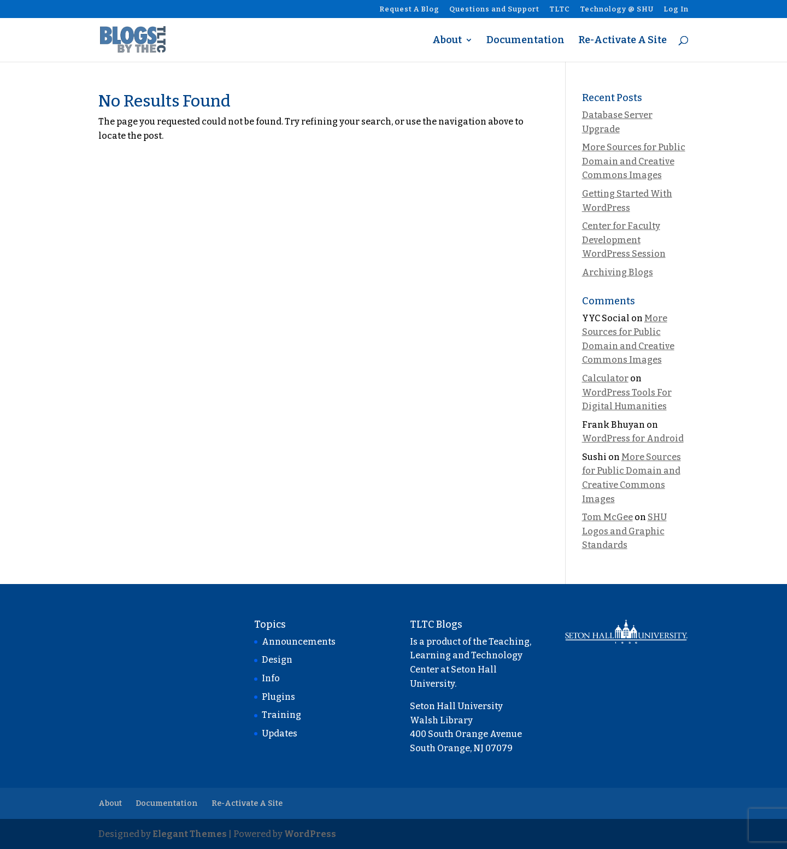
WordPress (310, 834)
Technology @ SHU (617, 9)
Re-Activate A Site (622, 41)
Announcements (299, 641)
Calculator (605, 378)
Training (281, 715)
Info (271, 678)
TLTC (559, 9)
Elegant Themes (189, 834)
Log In (676, 9)
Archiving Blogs (617, 272)
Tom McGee (607, 517)
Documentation (525, 41)
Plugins (278, 697)
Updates (279, 733)
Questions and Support (494, 9)
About (447, 41)
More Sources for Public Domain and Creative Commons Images (633, 161)
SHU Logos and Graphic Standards (624, 531)
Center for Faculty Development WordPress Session (624, 240)
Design (277, 660)
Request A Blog (409, 9)
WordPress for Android (633, 438)
